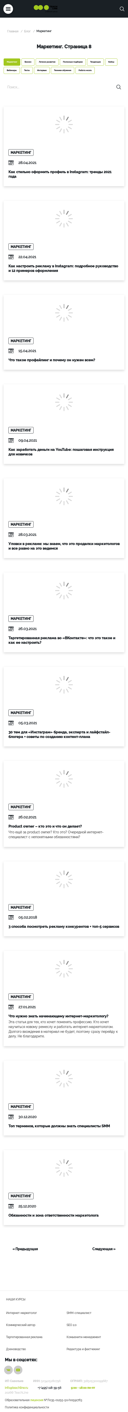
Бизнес (28, 62)
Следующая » (104, 1249)
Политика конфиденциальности (27, 1407)
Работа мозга (85, 70)
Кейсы (111, 62)
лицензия (36, 1400)
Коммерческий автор (20, 1325)
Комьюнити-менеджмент (84, 1337)
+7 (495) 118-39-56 (49, 1388)
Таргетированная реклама (24, 1337)
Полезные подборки (73, 62)
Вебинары (12, 70)
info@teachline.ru (16, 1388)
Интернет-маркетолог (21, 1313)
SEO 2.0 (71, 1325)
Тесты (27, 70)
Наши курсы (15, 1299)
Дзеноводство (16, 1349)
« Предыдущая (25, 1249)
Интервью (42, 70)
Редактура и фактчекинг (83, 1349)
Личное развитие (47, 62)
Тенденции (95, 62)
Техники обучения (62, 70)
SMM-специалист (79, 1313)
